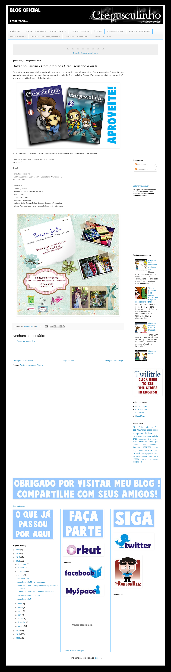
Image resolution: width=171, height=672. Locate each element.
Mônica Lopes (141, 406)
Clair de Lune (141, 409)
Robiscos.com (23, 578)
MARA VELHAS (18, 36)
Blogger (98, 658)
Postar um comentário (26, 341)
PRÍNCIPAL (16, 31)
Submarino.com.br (141, 186)
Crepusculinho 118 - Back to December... (153, 327)
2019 (18, 553)
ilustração (136, 447)
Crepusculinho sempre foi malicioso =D (152, 265)
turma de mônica (150, 459)
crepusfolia (142, 439)
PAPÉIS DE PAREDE (139, 31)
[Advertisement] (68, 351)
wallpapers (137, 462)
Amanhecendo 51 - (25, 599)
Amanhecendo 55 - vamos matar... (31, 582)
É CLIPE (98, 31)
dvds (149, 439)
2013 (18, 557)
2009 (18, 638)
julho (20, 604)
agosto (21, 575)
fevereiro (22, 622)
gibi (156, 442)
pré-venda (136, 456)
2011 (18, 631)
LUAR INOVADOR (80, 31)
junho (20, 607)
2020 (18, 550)
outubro (21, 568)
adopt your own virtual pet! (74, 651)
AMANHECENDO (115, 31)
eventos (143, 441)
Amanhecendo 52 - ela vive (28, 595)
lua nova (145, 450)
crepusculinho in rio (139, 436)
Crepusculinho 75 (152, 352)
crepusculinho (142, 433)
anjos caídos (152, 430)
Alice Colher (138, 427)
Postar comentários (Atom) (31, 365)
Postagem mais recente (23, 361)
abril (20, 615)
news (144, 454)
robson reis (147, 456)
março (21, 619)
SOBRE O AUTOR (101, 36)
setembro (22, 571)
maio (20, 611)
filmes (151, 442)
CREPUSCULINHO (36, 31)
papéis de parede (152, 454)
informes (147, 447)
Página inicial (68, 361)
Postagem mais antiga (113, 361)
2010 (18, 634)
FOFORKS (140, 413)
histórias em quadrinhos (145, 444)
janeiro (21, 626)
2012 (18, 561)
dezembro (22, 564)
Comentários (141, 169)
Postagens (140, 165)
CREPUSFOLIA (58, 31)
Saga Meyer (140, 416)
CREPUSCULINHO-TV (76, 36)
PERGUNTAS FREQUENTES (45, 36)
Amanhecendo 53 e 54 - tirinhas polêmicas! (35, 592)
